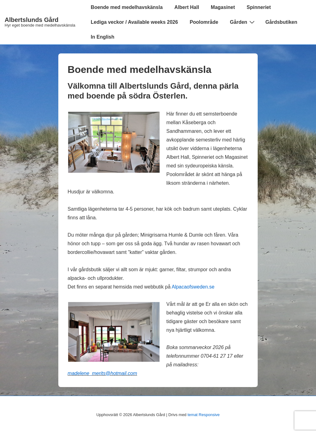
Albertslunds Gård (31, 19)
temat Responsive (204, 414)
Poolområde (204, 22)
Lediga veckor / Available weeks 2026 (134, 22)
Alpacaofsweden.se (193, 286)
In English (102, 37)
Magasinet (223, 7)
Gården (243, 22)
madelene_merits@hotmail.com (102, 373)
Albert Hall (186, 7)
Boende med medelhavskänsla (127, 7)
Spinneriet (259, 7)
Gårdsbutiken (281, 22)
